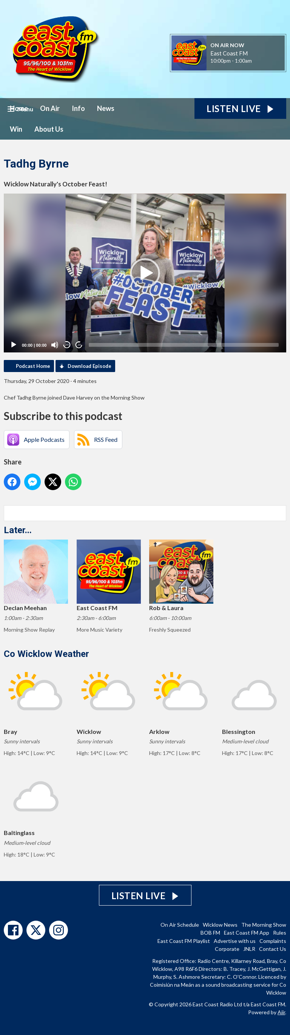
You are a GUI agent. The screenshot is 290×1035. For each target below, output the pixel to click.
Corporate (227, 949)
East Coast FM (229, 53)
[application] (145, 273)
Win (16, 129)
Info (78, 108)
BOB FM (210, 932)
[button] (145, 273)
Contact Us (272, 949)
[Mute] (55, 345)
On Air (50, 108)
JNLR (249, 949)
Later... (18, 530)
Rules (279, 932)
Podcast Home (33, 366)
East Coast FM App (246, 932)
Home (19, 108)
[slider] (184, 345)
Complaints (272, 941)
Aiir (281, 1012)
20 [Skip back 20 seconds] (67, 344)
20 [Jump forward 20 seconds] (79, 344)
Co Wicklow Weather (46, 654)
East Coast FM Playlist (183, 941)
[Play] (13, 345)
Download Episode (89, 366)
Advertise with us (235, 941)
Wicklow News (220, 924)
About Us (48, 129)
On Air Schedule (179, 924)
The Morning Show (263, 924)
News (105, 108)
